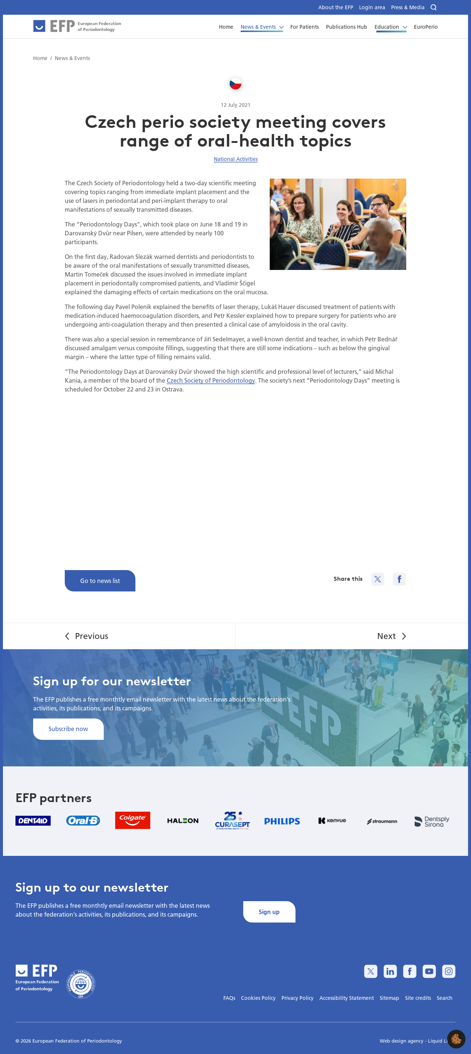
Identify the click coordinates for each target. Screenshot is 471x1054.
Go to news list (100, 580)
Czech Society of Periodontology (211, 380)
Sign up (269, 912)
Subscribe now (68, 728)
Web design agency (402, 1041)
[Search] (434, 7)
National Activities (236, 159)
